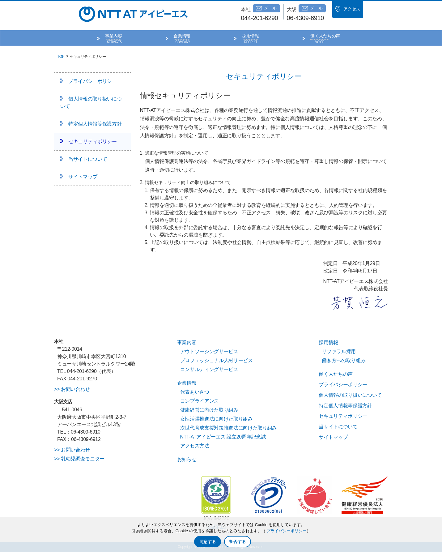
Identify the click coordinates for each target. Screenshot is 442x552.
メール (266, 8)
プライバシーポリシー (92, 81)
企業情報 (181, 35)
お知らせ (187, 459)
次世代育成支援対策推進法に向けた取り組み (228, 427)
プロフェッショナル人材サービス (216, 360)
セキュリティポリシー (92, 141)
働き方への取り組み (343, 360)
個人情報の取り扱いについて (90, 102)
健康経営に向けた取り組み (209, 410)
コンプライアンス (199, 401)
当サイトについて (87, 159)
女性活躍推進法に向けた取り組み (216, 418)
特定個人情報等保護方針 (94, 123)
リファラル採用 (339, 351)
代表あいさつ (194, 392)
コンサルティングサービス (209, 369)
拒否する (237, 541)
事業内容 (113, 35)
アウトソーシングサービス (209, 351)
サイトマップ (82, 176)
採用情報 (250, 35)
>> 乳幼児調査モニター (79, 458)
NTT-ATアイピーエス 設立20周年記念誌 (223, 436)
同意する (207, 541)
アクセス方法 (194, 445)
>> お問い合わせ (72, 389)
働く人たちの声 (325, 35)
